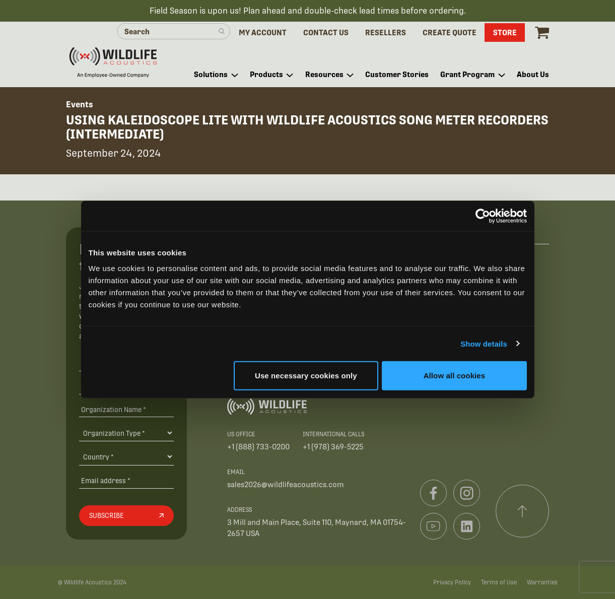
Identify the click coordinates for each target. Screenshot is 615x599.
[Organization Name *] (126, 409)
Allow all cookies (455, 375)
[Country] (126, 456)
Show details (483, 343)
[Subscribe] (126, 515)
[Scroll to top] (522, 511)
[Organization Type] (126, 432)
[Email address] (126, 480)
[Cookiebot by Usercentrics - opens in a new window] (483, 215)
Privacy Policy (452, 582)
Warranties (542, 582)
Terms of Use (499, 582)
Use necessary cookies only (306, 375)
